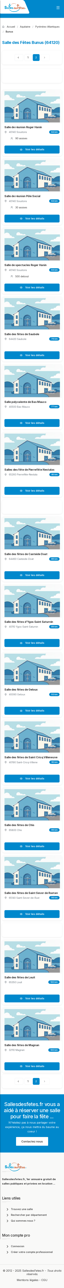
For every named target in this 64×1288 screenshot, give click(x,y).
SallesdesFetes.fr (33, 1270)
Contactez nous (32, 1141)
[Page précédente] (19, 57)
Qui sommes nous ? (20, 1220)
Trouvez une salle (19, 1209)
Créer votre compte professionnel (29, 1252)
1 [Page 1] (28, 57)
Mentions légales (27, 1280)
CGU (44, 1280)
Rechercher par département (26, 1215)
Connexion (14, 1246)
